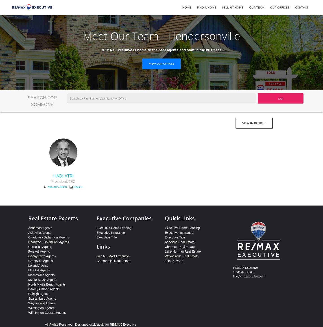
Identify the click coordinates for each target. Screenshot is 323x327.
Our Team (256, 7)
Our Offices (279, 7)
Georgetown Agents (42, 256)
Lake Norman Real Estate (183, 251)
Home (186, 7)
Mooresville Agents (41, 275)
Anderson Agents (40, 228)
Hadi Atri (63, 176)
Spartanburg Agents (42, 298)
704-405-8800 (57, 187)
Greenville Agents (40, 261)
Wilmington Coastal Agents (47, 312)
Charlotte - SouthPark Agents (48, 242)
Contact (301, 7)
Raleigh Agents (38, 294)
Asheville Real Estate (179, 242)
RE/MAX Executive (123, 324)
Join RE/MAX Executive (113, 256)
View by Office (253, 123)
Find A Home (206, 7)
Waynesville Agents (41, 303)
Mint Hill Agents (39, 270)
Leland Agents (38, 265)
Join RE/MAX (174, 261)
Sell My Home (232, 7)
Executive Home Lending (113, 228)
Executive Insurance (110, 232)
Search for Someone (42, 101)
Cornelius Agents (40, 247)
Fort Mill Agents (39, 251)
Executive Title (106, 237)
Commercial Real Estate (113, 261)
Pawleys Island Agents (44, 289)
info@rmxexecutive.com (248, 276)
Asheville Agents (39, 232)
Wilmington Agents (41, 308)
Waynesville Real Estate (182, 256)
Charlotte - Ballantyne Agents (48, 237)
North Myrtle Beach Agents (47, 284)
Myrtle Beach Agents (42, 280)
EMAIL (78, 187)
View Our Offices (161, 63)
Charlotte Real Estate (180, 247)
